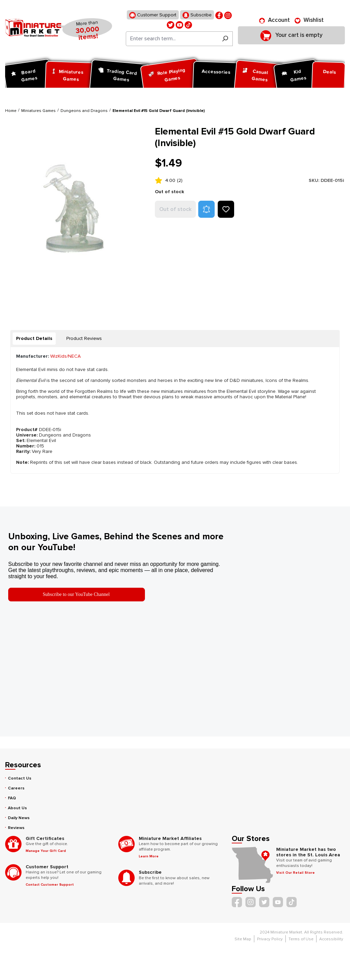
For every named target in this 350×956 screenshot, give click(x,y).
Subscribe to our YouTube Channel (76, 594)
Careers (16, 788)
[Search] (225, 38)
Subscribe (197, 15)
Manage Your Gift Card (46, 851)
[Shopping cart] (291, 35)
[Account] (274, 20)
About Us (17, 808)
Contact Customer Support (50, 885)
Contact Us (19, 778)
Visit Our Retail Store (295, 873)
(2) (180, 180)
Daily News (19, 818)
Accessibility (331, 939)
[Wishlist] (309, 20)
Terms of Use (300, 939)
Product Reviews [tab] (84, 338)
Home (10, 110)
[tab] (34, 338)
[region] (76, 218)
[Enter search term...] (172, 38)
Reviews (16, 827)
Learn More (149, 856)
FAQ (12, 798)
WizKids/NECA (65, 356)
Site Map (242, 939)
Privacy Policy (270, 939)
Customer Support (152, 15)
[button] (206, 209)
